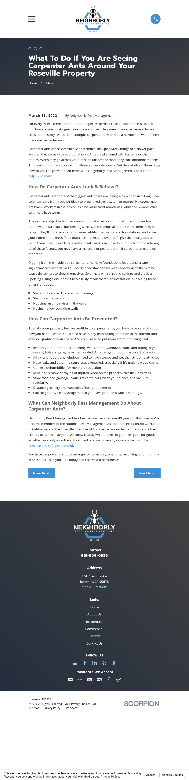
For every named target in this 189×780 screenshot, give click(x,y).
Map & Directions (94, 651)
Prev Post (41, 537)
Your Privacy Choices (80, 768)
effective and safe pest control (50, 510)
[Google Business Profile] (75, 727)
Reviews (94, 700)
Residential (94, 686)
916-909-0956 (94, 619)
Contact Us (94, 707)
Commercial (94, 693)
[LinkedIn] (94, 727)
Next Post (147, 537)
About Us (94, 678)
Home (94, 671)
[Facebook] (85, 727)
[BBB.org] (114, 727)
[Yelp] (104, 727)
